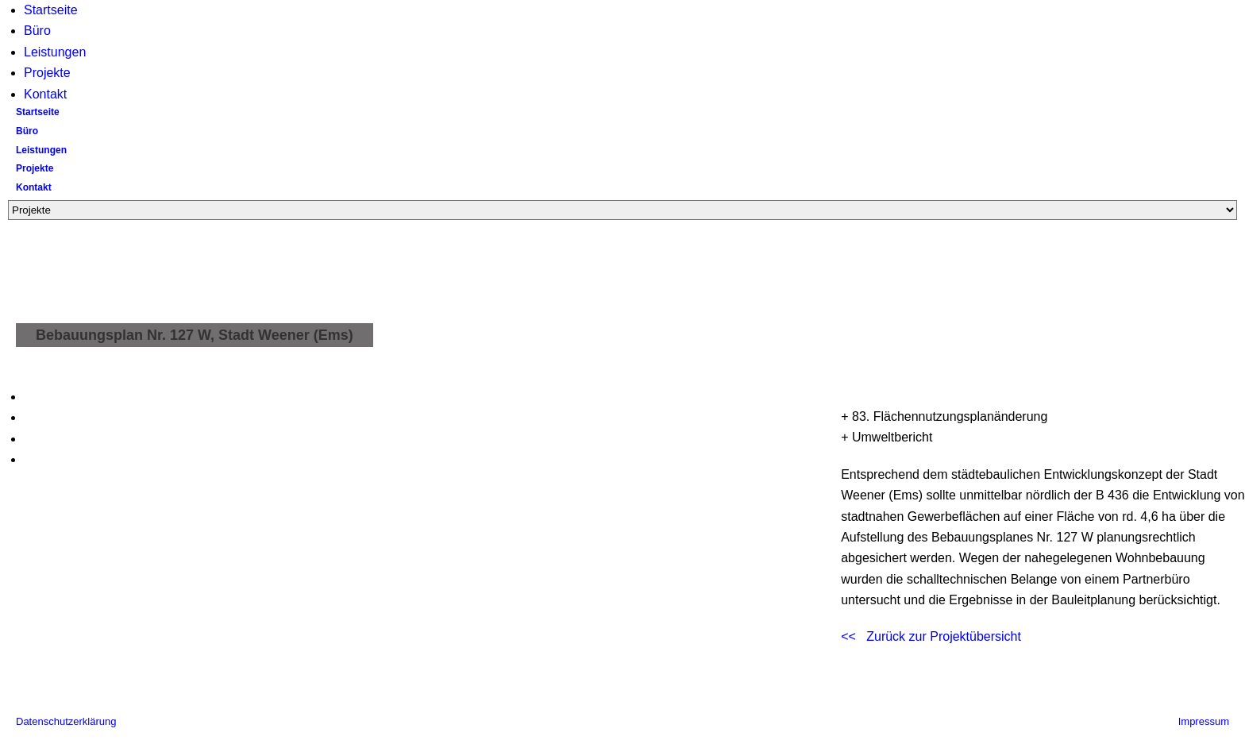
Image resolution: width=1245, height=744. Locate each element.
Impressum (1203, 721)
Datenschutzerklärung (66, 721)
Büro (37, 30)
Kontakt (45, 94)
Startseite (51, 10)
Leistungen (55, 52)
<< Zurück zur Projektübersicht (931, 636)
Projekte (47, 72)
